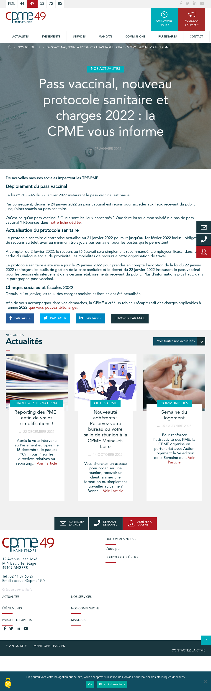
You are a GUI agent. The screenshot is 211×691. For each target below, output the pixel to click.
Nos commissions (85, 608)
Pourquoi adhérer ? (122, 557)
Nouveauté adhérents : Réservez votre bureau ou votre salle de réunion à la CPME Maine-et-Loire (105, 429)
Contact (196, 36)
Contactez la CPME (188, 650)
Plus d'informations (112, 684)
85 (60, 4)
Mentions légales (49, 646)
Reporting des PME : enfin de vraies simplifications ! (36, 418)
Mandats (106, 36)
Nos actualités (29, 47)
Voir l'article (47, 464)
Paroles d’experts (17, 620)
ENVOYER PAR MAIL (130, 318)
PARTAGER (20, 318)
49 (32, 4)
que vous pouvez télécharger (52, 308)
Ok (90, 684)
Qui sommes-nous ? (121, 539)
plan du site (16, 646)
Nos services (81, 597)
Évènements (51, 36)
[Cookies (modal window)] (8, 683)
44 (22, 4)
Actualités (20, 36)
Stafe (28, 589)
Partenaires (167, 36)
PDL (11, 4)
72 (51, 4)
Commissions (135, 36)
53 (42, 4)
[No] (205, 681)
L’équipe (113, 549)
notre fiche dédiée (65, 223)
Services (79, 36)
